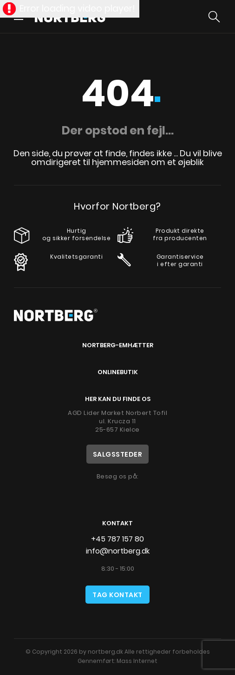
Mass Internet (137, 661)
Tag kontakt (117, 594)
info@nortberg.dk (118, 551)
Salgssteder (118, 454)
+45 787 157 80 (117, 539)
